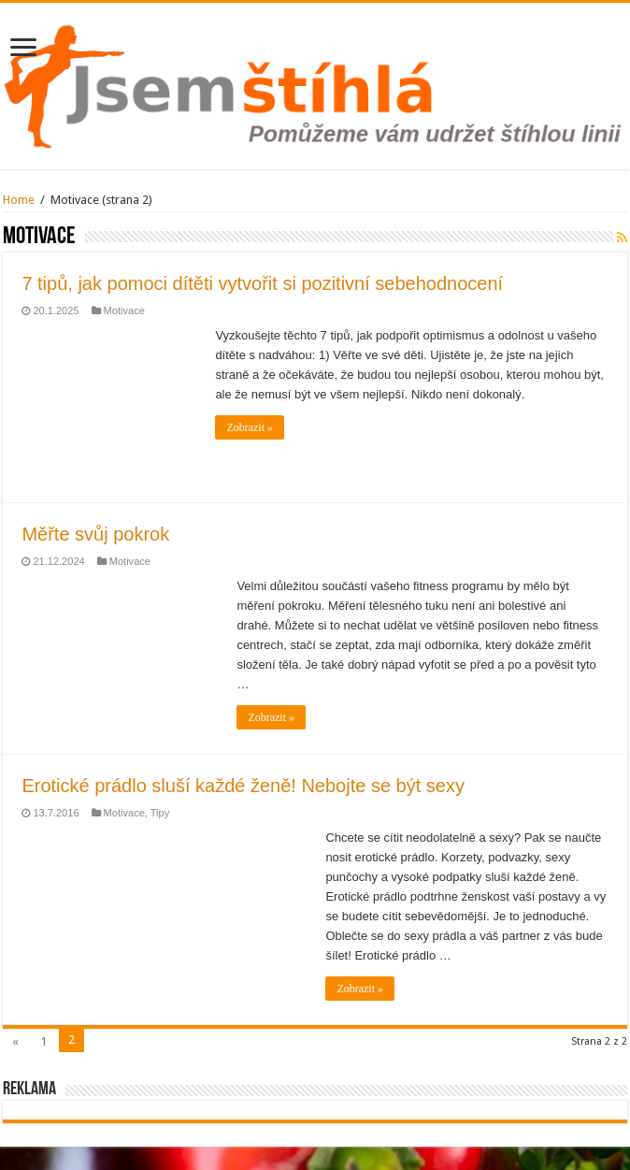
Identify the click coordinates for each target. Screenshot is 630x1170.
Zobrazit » (249, 427)
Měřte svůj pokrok (95, 534)
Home (19, 200)
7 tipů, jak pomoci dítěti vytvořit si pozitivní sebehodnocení (262, 283)
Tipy (159, 812)
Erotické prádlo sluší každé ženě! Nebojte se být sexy (243, 785)
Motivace (124, 310)
